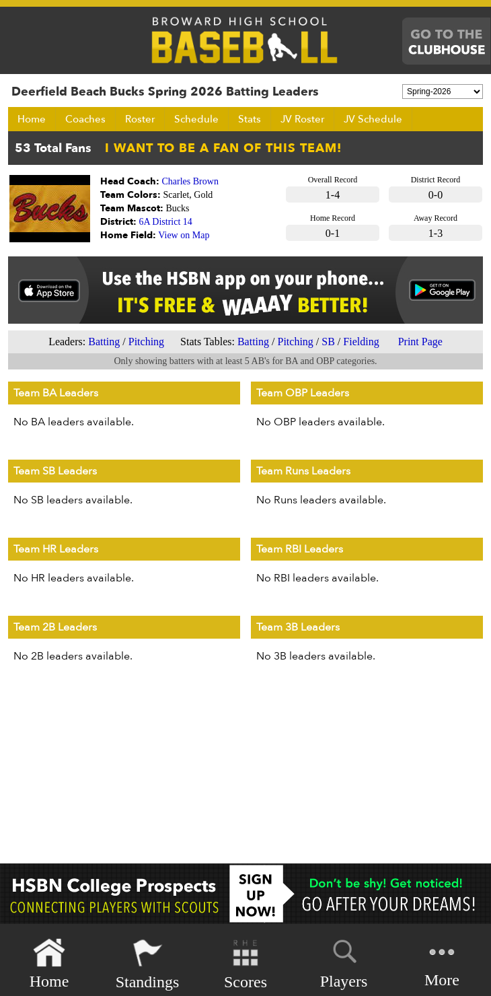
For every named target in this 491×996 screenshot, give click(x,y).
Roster (140, 119)
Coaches (85, 119)
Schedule (196, 119)
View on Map (183, 235)
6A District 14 (165, 222)
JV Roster (302, 119)
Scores (245, 964)
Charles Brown (190, 181)
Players (344, 961)
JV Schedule (373, 119)
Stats (249, 119)
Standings (148, 964)
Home (31, 119)
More (441, 962)
